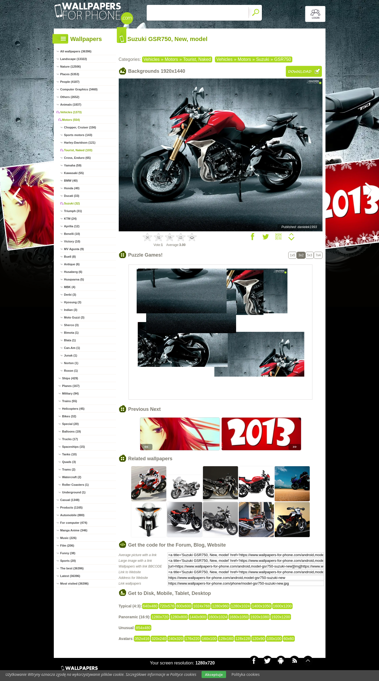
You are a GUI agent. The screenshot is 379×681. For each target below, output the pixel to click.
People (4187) (70, 81)
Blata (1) (70, 340)
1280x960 (220, 606)
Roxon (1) (71, 370)
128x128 (242, 638)
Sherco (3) (71, 325)
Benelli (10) (72, 233)
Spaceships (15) (73, 446)
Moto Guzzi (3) (74, 317)
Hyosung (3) (73, 302)
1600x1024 (217, 617)
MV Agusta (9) (74, 249)
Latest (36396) (70, 576)
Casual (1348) (70, 500)
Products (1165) (71, 507)
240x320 (175, 638)
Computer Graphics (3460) (79, 89)
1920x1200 (280, 617)
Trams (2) (69, 469)
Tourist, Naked (197, 59)
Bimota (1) (71, 332)
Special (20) (70, 423)
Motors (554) (71, 119)
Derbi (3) (70, 294)
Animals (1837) (71, 104)
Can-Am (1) (72, 347)
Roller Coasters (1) (75, 484)
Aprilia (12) (72, 226)
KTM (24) (70, 218)
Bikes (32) (69, 416)
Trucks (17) (70, 439)
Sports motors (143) (78, 135)
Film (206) (67, 545)
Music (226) (68, 538)
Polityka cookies (245, 674)
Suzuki (262, 59)
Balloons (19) (71, 431)
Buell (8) (70, 256)
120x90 (258, 638)
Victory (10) (72, 241)
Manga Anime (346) (73, 530)
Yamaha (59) (73, 165)
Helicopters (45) (73, 408)
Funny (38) (68, 553)
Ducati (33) (71, 195)
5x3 (309, 255)
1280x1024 (240, 606)
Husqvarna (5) (74, 279)
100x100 (274, 638)
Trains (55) (69, 401)
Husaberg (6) (73, 271)
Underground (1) (74, 492)
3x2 (300, 255)
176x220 (192, 638)
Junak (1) (70, 355)
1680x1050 (238, 617)
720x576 (167, 606)
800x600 (183, 606)
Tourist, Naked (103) (78, 150)
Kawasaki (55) (74, 173)
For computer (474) (73, 522)
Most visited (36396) (74, 583)
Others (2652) (69, 97)
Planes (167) (71, 385)
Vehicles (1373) (71, 112)
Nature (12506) (70, 66)
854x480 (143, 628)
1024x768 (201, 606)
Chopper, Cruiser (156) (80, 127)
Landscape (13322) (73, 59)
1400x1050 (261, 606)
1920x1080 (259, 617)
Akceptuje (214, 674)
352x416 (142, 638)
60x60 (289, 638)
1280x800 (179, 617)
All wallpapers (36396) (76, 51)
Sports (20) (68, 560)
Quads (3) (69, 462)
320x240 (159, 638)
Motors (171, 59)
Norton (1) (71, 363)
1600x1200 (282, 606)
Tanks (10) (69, 454)
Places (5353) (69, 74)
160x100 (209, 638)
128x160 (226, 638)
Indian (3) (70, 309)
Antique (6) (72, 264)
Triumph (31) (73, 211)
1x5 (292, 255)
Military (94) (70, 393)
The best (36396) (72, 568)
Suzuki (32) (72, 203)
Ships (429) (70, 378)
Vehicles (151, 59)
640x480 (150, 606)
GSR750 (282, 59)
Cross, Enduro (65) (77, 157)
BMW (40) (71, 180)
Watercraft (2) (72, 477)
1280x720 (160, 617)
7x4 (318, 255)
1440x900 (197, 617)
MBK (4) (70, 287)
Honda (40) (72, 188)
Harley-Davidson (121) (80, 142)
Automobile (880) (72, 515)
